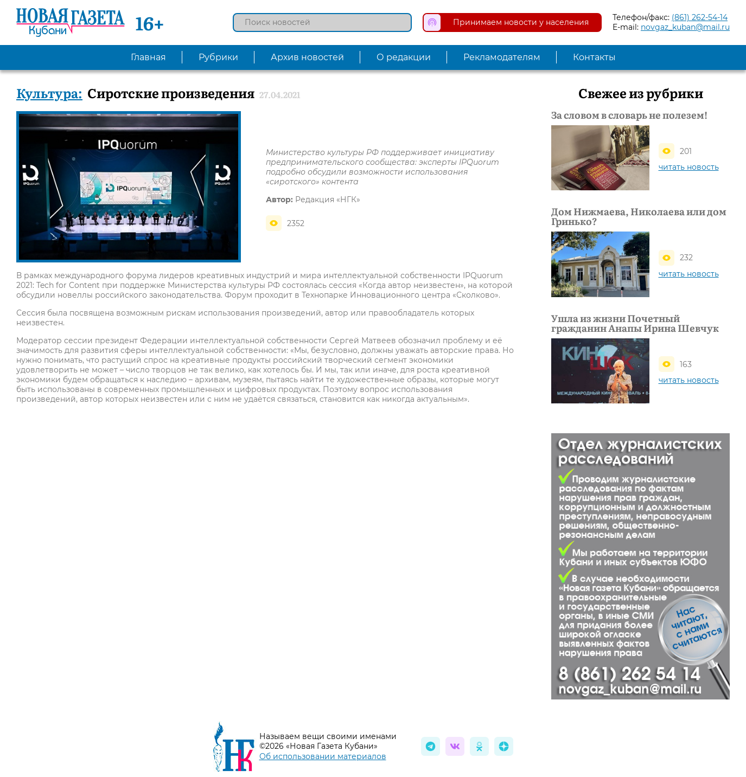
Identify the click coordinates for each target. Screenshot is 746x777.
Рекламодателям (501, 57)
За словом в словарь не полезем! (629, 115)
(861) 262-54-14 (700, 17)
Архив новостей (307, 57)
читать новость (689, 167)
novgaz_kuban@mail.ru (685, 27)
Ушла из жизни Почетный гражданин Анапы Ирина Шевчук (635, 323)
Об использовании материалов (322, 756)
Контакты (594, 57)
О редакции (404, 57)
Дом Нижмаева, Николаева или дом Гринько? (638, 216)
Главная (148, 57)
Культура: (49, 92)
